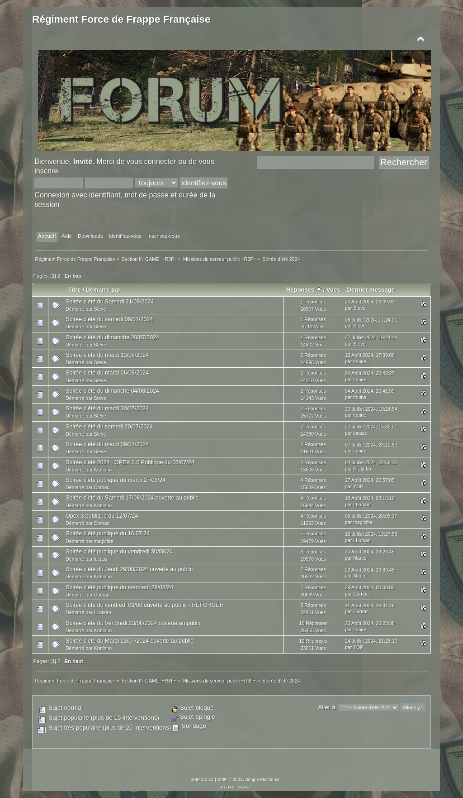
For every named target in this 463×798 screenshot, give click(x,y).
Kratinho (103, 469)
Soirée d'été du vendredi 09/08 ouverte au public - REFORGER (145, 605)
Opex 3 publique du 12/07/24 (102, 516)
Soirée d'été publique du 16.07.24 (108, 533)
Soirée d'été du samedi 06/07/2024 (109, 319)
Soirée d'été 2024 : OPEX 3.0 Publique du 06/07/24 (130, 462)
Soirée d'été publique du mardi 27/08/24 (115, 480)
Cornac (101, 487)
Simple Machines (262, 779)
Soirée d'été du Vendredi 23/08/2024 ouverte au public (133, 623)
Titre (74, 289)
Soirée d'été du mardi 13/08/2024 (107, 355)
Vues (333, 289)
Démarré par (103, 289)
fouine (359, 361)
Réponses (303, 289)
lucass (360, 433)
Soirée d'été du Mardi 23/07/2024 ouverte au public (129, 641)
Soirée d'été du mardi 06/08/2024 (107, 373)
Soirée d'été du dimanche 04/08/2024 (112, 391)
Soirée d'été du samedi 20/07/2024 (109, 426)
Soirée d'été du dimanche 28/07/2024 (112, 337)
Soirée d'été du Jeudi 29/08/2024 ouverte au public (129, 569)
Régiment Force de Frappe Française (121, 19)
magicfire (363, 522)
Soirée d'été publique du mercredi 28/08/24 (119, 587)
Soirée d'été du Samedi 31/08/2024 (110, 301)
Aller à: (327, 707)
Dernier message (371, 289)
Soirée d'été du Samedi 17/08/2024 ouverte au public (132, 498)
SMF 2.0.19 (202, 779)
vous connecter (151, 161)
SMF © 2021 (230, 779)
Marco (359, 558)
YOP (358, 486)
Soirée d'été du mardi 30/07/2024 (107, 408)
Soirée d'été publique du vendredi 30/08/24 (119, 551)
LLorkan (361, 504)
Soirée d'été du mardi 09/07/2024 (107, 444)
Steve (100, 309)
